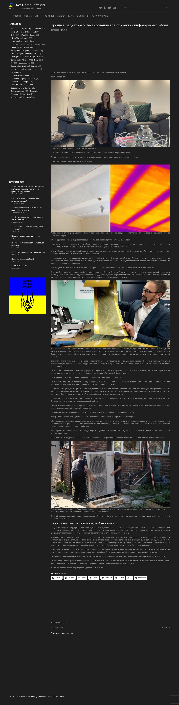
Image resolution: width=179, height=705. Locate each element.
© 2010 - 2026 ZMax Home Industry (23, 697)
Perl (28, 44)
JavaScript (15, 41)
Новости (16, 16)
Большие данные (29, 54)
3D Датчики (25, 29)
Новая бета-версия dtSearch (22, 259)
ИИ (12, 63)
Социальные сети (18, 91)
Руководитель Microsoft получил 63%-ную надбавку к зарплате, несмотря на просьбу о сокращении (28, 189)
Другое (13, 60)
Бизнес (64, 623)
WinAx (64, 30)
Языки (28, 97)
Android (38, 29)
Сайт (31, 85)
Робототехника (17, 85)
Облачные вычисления (20, 75)
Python (37, 44)
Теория (33, 91)
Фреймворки (16, 97)
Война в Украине (31, 57)
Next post (164, 628)
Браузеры (15, 57)
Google (32, 35)
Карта (71, 16)
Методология (33, 69)
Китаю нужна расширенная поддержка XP (28, 252)
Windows (14, 47)
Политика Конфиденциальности (51, 697)
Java (26, 38)
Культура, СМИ (17, 69)
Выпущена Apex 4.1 (19, 266)
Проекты (28, 16)
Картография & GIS (18, 66)
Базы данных (16, 51)
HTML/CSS (15, 38)
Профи (25, 82)
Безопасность (32, 51)
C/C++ (13, 35)
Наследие (15, 72)
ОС (34, 79)
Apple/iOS (14, 32)
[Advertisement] (110, 51)
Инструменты (24, 63)
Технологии (15, 94)
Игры (37, 16)
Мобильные (48, 16)
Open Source (16, 44)
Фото (29, 94)
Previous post (58, 628)
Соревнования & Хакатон (21, 88)
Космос (34, 66)
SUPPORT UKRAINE (99, 16)
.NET (13, 29)
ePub (23, 35)
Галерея (61, 16)
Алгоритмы (28, 47)
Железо (25, 60)
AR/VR (26, 32)
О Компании (83, 16)
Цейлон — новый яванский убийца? (26, 236)
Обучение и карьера (19, 79)
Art (34, 32)
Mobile (27, 41)
